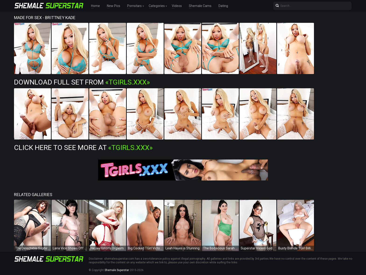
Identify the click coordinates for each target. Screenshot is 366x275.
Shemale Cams (200, 6)
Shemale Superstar (117, 270)
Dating (223, 6)
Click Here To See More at (83, 147)
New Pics (113, 6)
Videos (177, 6)
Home (95, 6)
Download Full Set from (82, 82)
